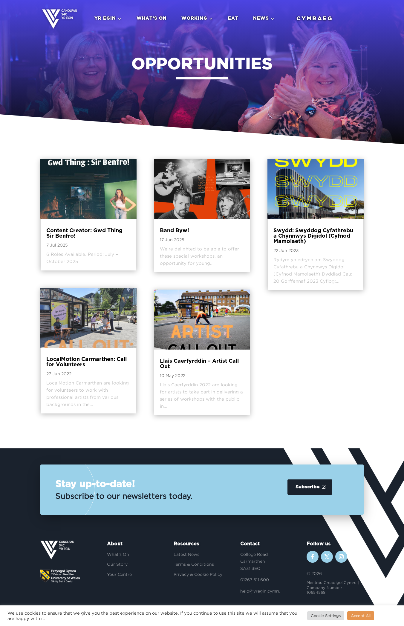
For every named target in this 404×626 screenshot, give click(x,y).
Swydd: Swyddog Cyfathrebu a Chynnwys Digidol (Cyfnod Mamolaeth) (313, 236)
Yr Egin (105, 19)
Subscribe (308, 487)
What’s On (151, 19)
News (261, 19)
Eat (233, 19)
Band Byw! (174, 230)
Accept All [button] (361, 615)
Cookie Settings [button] (326, 615)
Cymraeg (314, 18)
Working (194, 19)
